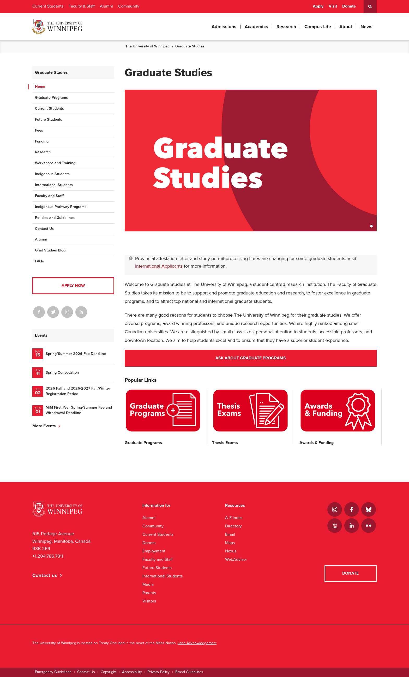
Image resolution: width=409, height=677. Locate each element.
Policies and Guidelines (55, 218)
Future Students (48, 119)
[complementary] (352, 638)
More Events (44, 426)
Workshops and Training (55, 163)
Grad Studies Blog (50, 250)
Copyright (108, 672)
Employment (153, 551)
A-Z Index (234, 517)
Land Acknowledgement (197, 643)
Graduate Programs (51, 97)
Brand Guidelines (189, 672)
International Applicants (159, 266)
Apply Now (73, 285)
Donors (148, 542)
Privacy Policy (159, 672)
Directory (233, 526)
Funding (42, 141)
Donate (349, 6)
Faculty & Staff (82, 6)
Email (230, 534)
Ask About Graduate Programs (250, 358)
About (345, 26)
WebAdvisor (236, 559)
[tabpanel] (251, 165)
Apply (318, 6)
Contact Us (44, 228)
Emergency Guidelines (53, 672)
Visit (333, 6)
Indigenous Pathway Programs (60, 207)
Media (148, 584)
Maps (230, 542)
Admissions (224, 26)
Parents (149, 592)
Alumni (106, 6)
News (366, 26)
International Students (54, 185)
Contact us (44, 575)
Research (286, 26)
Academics (256, 26)
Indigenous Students (52, 174)
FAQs (39, 261)
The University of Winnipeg (147, 46)
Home (40, 86)
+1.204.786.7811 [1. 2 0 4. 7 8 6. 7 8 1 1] (47, 556)
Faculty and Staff (49, 196)
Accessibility (132, 672)
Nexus (230, 551)
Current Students (47, 6)
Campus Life (317, 26)
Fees (39, 130)
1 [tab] (371, 226)
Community (128, 6)
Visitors (149, 601)
